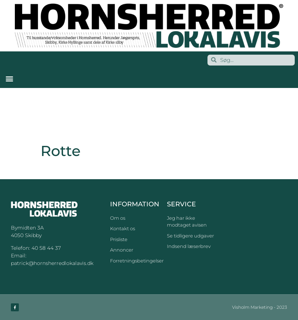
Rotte (49, 169)
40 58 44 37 (46, 248)
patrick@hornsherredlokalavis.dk (52, 263)
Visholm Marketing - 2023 (259, 307)
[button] (9, 79)
